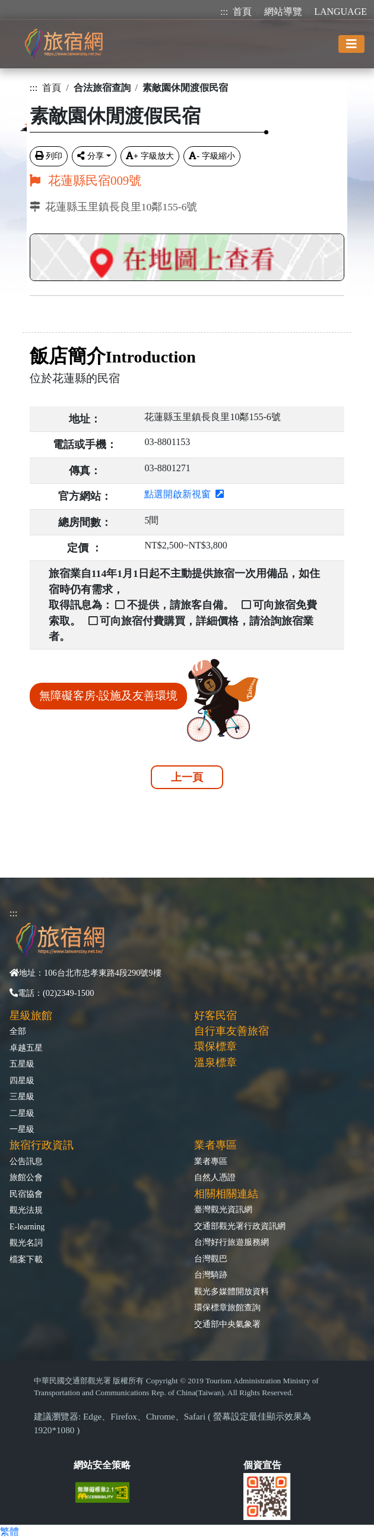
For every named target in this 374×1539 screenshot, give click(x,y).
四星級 (21, 1080)
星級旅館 (30, 1015)
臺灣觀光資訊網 (223, 1209)
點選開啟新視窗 (184, 494)
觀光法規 (26, 1210)
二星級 (21, 1113)
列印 (48, 155)
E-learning (27, 1226)
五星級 (21, 1063)
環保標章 (215, 1046)
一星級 (21, 1129)
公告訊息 (26, 1161)
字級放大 (150, 155)
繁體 (9, 1532)
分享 (90, 155)
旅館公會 (26, 1177)
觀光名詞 (26, 1242)
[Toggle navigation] (351, 44)
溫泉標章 (215, 1062)
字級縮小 (212, 155)
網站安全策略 (102, 1465)
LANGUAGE (340, 12)
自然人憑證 (215, 1177)
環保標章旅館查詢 (227, 1307)
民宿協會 (26, 1194)
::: (224, 12)
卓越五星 (26, 1047)
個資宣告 (262, 1465)
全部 (17, 1031)
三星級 (21, 1096)
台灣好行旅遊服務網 (231, 1242)
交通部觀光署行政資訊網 (240, 1226)
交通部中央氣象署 (227, 1324)
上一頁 (187, 777)
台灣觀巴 (210, 1258)
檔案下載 (26, 1259)
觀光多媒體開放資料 (231, 1291)
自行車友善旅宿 (231, 1031)
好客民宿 (215, 1015)
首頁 (242, 12)
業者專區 (210, 1161)
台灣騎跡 (210, 1274)
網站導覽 (283, 12)
